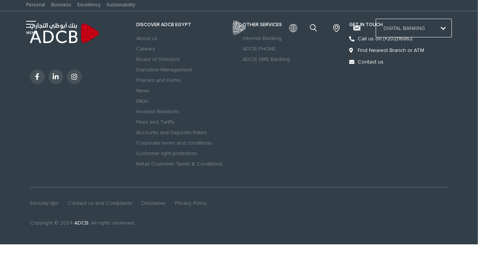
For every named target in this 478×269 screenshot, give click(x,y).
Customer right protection (166, 153)
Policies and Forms (158, 80)
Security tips (44, 203)
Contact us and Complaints (100, 203)
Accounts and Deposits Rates (171, 132)
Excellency (88, 5)
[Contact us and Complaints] (356, 28)
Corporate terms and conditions (174, 143)
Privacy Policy (191, 203)
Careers (145, 49)
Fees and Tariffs (155, 122)
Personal (35, 5)
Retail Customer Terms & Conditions (179, 164)
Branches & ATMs (336, 28)
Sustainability (120, 5)
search (314, 28)
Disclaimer (154, 203)
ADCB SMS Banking (266, 59)
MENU (32, 33)
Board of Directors (158, 59)
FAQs (142, 101)
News (143, 90)
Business (61, 5)
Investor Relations (157, 111)
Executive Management (164, 70)
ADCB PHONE (259, 49)
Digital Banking (414, 28)
